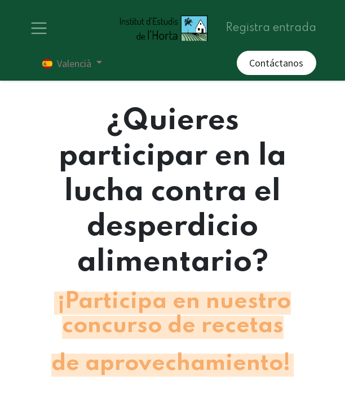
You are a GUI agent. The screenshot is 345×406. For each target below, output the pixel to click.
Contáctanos (276, 62)
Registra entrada (270, 28)
